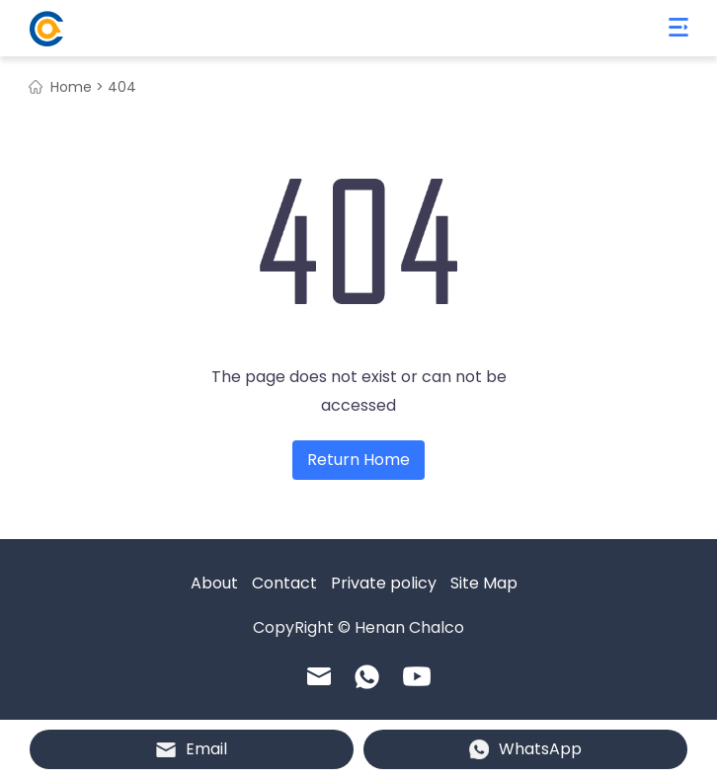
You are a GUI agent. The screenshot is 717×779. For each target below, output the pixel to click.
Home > (77, 87)
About (214, 583)
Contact (284, 583)
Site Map (484, 583)
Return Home (358, 459)
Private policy (384, 583)
